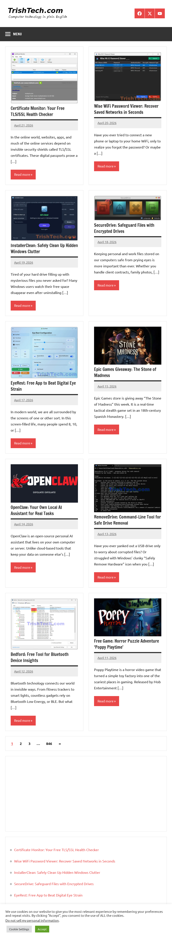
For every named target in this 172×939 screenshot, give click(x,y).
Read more (22, 174)
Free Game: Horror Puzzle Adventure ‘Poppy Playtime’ (126, 644)
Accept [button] (42, 929)
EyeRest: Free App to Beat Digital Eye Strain (43, 386)
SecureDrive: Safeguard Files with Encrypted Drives (124, 228)
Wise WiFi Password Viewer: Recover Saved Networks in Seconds (126, 109)
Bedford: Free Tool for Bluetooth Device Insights (40, 657)
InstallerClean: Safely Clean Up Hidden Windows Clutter (44, 248)
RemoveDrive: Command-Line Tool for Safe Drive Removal (127, 520)
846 (49, 743)
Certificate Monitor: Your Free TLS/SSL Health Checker (37, 111)
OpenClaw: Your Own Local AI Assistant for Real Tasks (36, 510)
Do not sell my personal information (32, 920)
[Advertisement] (86, 793)
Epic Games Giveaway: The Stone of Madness (125, 372)
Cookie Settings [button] (19, 929)
